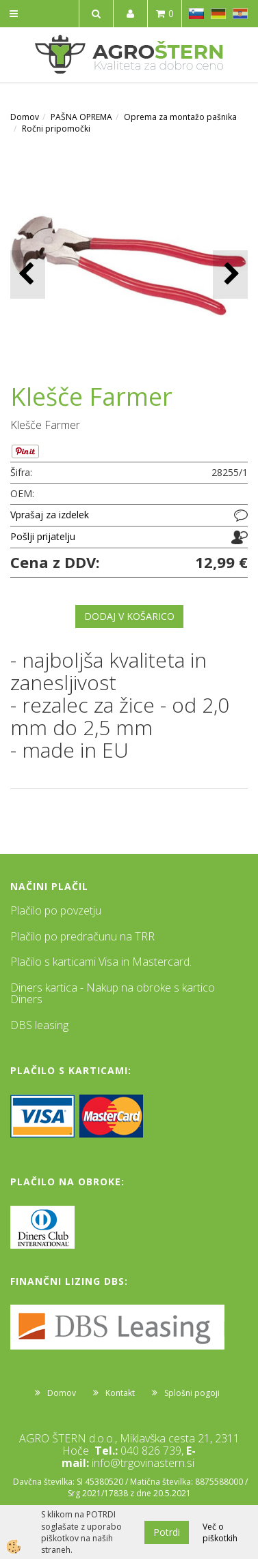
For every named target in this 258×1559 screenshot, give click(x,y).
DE (218, 13)
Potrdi (166, 1532)
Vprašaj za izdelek (49, 514)
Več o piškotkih (220, 1532)
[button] (230, 274)
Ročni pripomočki (56, 128)
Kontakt (120, 1393)
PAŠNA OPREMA (81, 117)
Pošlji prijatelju (42, 536)
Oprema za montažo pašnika (180, 117)
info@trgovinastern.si (143, 1462)
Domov (24, 117)
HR (240, 13)
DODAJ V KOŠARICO (129, 616)
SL (196, 13)
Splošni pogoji (192, 1393)
